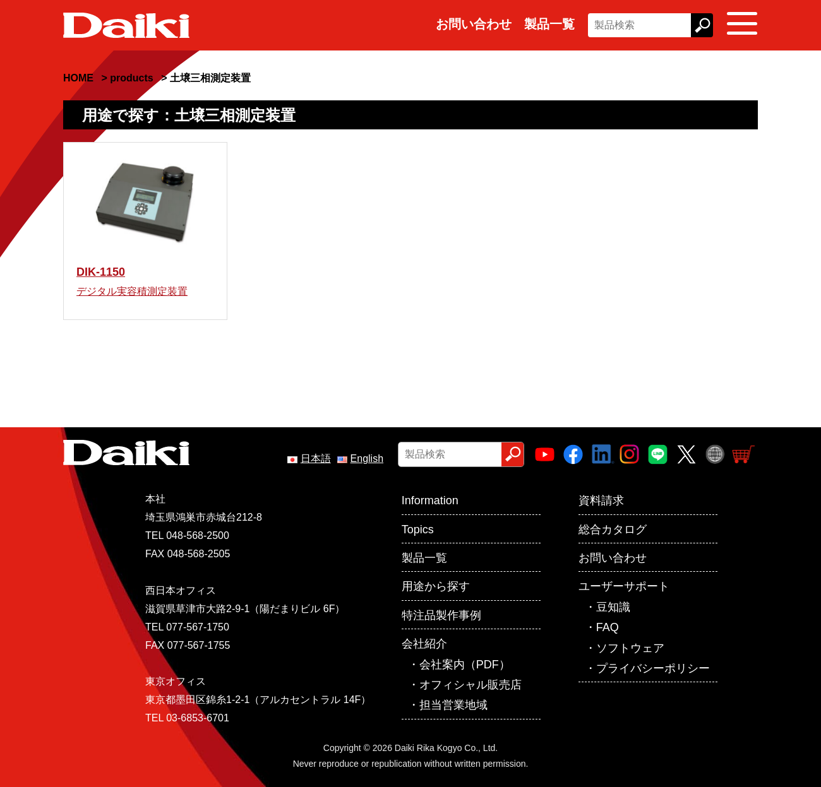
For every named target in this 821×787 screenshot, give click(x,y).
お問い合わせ (474, 24)
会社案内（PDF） (464, 664)
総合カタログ (612, 529)
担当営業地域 (453, 705)
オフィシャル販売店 (470, 684)
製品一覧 (549, 24)
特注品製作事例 (441, 615)
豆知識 (613, 607)
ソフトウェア (630, 648)
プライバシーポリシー (653, 668)
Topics (418, 529)
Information (430, 500)
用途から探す (436, 586)
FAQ (607, 627)
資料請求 (601, 500)
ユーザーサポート (623, 586)
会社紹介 (424, 643)
